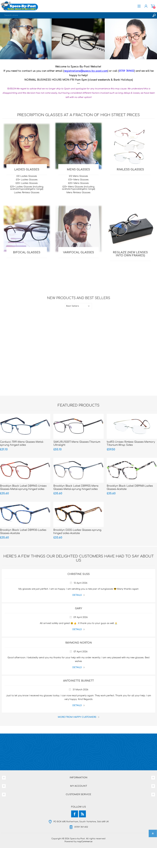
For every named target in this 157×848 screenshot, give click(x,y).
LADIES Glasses (26, 169)
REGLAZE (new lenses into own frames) (130, 254)
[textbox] (75, 15)
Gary (78, 608)
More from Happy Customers (77, 717)
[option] (78, 38)
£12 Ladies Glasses (27, 176)
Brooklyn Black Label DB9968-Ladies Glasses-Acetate (130, 488)
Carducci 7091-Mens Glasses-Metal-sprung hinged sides (22, 444)
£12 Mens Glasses (78, 176)
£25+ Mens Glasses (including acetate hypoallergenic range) (78, 188)
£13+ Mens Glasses (78, 180)
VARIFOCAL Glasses (78, 252)
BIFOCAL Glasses (26, 252)
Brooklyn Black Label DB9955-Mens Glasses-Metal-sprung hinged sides (75, 488)
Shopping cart (152, 6)
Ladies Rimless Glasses (26, 192)
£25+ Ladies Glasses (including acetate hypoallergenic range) (26, 188)
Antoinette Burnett (78, 680)
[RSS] (82, 813)
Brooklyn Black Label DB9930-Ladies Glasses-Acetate (23, 532)
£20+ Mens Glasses (78, 183)
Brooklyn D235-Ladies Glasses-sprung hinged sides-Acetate (77, 532)
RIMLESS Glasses (130, 169)
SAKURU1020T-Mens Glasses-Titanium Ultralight (76, 444)
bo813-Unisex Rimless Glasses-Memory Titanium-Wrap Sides (131, 444)
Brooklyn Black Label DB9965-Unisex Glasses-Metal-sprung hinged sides (23, 488)
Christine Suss (78, 574)
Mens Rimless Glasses (78, 192)
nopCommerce (84, 841)
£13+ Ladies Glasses (27, 180)
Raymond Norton (78, 642)
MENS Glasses (78, 169)
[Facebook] (74, 813)
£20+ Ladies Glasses (27, 183)
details (77, 595)
